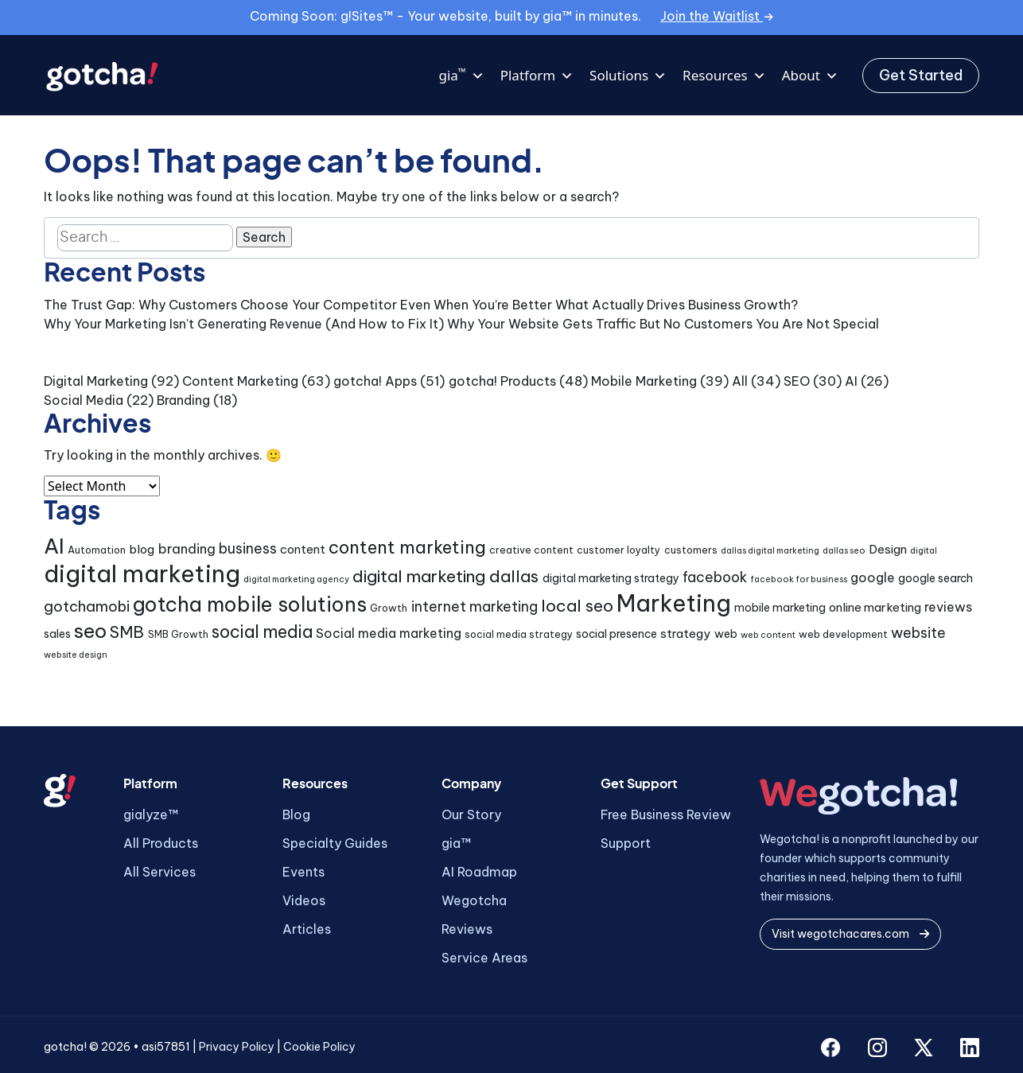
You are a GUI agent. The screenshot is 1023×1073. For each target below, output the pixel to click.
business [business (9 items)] (248, 548)
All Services (159, 872)
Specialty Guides (334, 843)
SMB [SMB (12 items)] (127, 632)
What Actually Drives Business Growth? (676, 305)
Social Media (83, 400)
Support (626, 843)
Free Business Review (666, 814)
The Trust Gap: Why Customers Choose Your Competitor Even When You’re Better (298, 305)
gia (461, 75)
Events (303, 872)
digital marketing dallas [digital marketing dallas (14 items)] (445, 576)
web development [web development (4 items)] (843, 634)
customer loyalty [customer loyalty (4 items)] (618, 550)
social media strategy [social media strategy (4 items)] (519, 634)
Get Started (921, 75)
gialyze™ (150, 814)
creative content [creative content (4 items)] (531, 550)
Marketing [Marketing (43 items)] (674, 603)
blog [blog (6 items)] (141, 549)
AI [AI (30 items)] (54, 546)
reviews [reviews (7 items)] (948, 607)
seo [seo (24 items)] (90, 630)
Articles (306, 929)
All (740, 381)
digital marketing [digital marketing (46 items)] (142, 574)
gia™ (456, 843)
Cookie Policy (319, 1047)
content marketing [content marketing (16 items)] (407, 547)
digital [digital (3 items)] (923, 550)
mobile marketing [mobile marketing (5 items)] (780, 608)
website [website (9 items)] (918, 633)
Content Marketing (240, 381)
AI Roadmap (479, 872)
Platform (537, 75)
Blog (296, 814)
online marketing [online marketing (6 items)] (875, 607)
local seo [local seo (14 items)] (577, 605)
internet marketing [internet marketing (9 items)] (474, 606)
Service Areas (484, 958)
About (810, 75)
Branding (183, 400)
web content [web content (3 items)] (768, 634)
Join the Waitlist (716, 16)
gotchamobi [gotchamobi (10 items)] (87, 606)
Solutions (628, 75)
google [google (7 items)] (872, 577)
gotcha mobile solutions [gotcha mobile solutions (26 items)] (250, 604)
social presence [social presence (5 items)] (616, 634)
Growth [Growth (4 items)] (388, 608)
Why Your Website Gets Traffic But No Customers (600, 324)
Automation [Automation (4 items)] (97, 550)
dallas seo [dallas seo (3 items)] (844, 550)
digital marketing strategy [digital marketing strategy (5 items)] (611, 578)
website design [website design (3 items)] (75, 654)
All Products (160, 843)
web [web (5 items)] (725, 634)
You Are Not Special (817, 324)
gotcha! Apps (375, 381)
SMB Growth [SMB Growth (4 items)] (178, 634)
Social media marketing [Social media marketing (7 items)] (388, 633)
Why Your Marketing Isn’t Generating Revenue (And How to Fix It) (244, 324)
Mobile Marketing (644, 381)
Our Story (471, 814)
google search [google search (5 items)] (935, 578)
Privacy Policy (236, 1047)
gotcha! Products (502, 381)
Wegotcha (474, 900)
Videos (303, 900)
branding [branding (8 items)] (187, 548)
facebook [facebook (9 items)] (715, 577)
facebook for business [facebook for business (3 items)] (798, 579)
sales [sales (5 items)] (57, 634)
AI (851, 381)
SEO (797, 381)
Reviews (466, 929)
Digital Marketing (96, 381)
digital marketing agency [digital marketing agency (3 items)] (296, 579)
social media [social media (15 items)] (262, 632)
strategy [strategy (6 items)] (685, 633)
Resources (724, 75)
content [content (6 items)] (302, 549)
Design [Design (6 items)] (888, 549)
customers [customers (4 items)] (691, 550)
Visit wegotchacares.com (850, 934)
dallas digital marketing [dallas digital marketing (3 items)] (770, 550)
